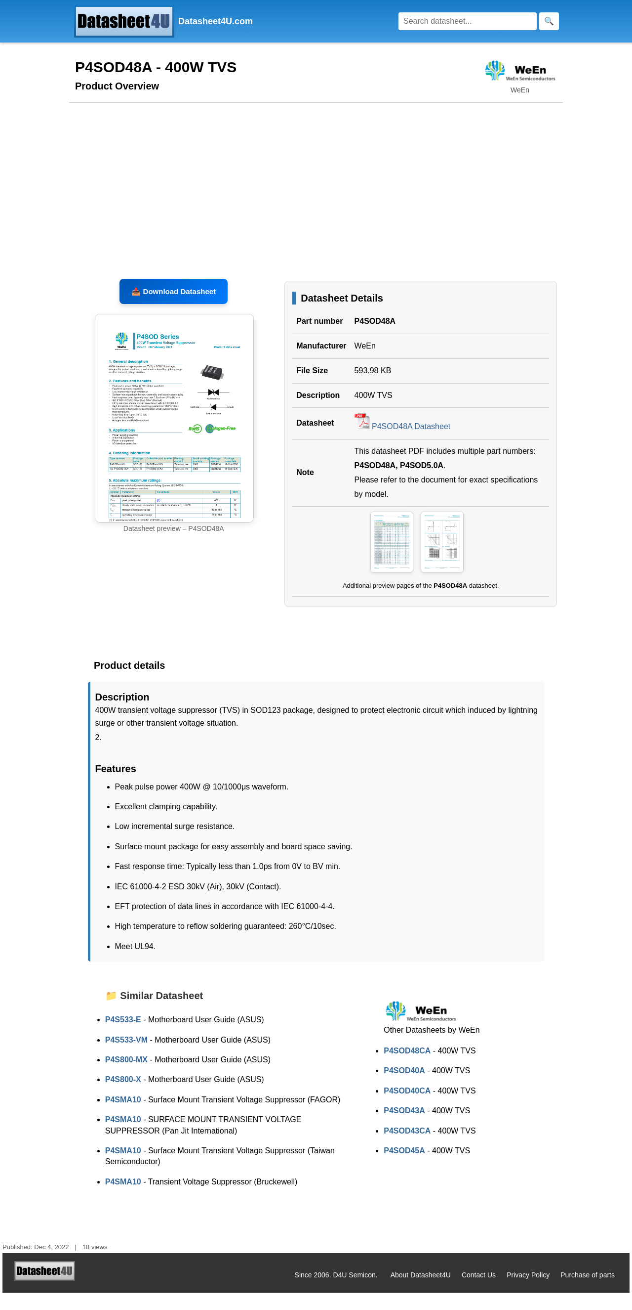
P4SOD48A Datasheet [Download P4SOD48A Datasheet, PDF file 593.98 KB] (403, 444)
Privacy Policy (528, 1293)
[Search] (467, 21)
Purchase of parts (587, 1293)
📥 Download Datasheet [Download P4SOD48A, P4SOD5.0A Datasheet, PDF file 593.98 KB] (173, 309)
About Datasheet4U (421, 1293)
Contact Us (479, 1293)
